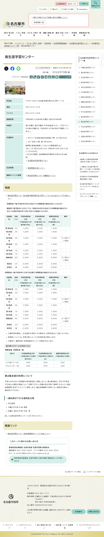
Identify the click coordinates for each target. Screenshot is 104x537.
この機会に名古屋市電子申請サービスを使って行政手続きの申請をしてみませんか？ (90, 169)
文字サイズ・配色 (68, 9)
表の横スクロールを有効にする (18, 346)
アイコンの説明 (65, 77)
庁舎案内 (78, 511)
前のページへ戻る (74, 472)
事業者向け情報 (84, 34)
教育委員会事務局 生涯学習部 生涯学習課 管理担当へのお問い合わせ (38, 459)
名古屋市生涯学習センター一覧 (89, 59)
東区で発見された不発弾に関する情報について (50, 17)
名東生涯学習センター (88, 136)
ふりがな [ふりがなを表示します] (44, 9)
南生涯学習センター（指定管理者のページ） (29, 434)
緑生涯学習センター (87, 131)
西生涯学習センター (87, 82)
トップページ (19, 43)
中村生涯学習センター (88, 87)
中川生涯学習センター (88, 112)
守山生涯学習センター (88, 126)
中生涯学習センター (87, 92)
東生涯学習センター (87, 72)
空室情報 (36, 168)
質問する (85, 3)
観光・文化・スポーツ (63, 34)
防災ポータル (72, 3)
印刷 (44, 72)
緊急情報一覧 (39, 22)
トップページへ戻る (94, 472)
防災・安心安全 (9, 34)
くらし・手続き (20, 34)
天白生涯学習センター (88, 141)
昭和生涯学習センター (88, 97)
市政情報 (74, 34)
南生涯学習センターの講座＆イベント (42, 175)
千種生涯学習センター (88, 67)
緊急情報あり (62, 3)
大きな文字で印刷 (59, 72)
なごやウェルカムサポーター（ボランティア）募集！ (89, 195)
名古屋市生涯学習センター (79, 43)
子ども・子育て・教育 (34, 34)
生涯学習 (47, 43)
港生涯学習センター (87, 117)
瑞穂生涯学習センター (88, 102)
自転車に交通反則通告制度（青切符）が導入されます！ (89, 161)
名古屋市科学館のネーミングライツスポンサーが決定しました (90, 186)
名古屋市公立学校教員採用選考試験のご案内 (89, 178)
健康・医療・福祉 (48, 34)
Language (82, 9)
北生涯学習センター (87, 77)
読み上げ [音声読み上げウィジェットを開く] (55, 9)
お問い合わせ (93, 511)
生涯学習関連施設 (60, 43)
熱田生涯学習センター (88, 107)
